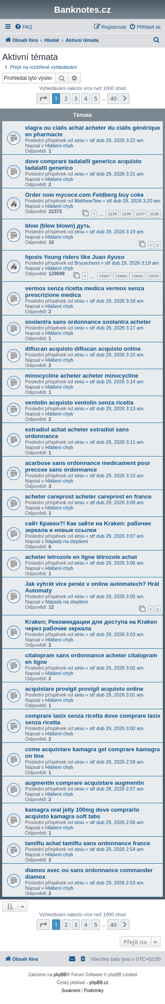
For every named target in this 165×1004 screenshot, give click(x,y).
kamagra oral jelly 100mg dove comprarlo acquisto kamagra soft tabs (82, 813)
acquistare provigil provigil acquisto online (84, 689)
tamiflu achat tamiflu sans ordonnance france (87, 843)
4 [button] (85, 98)
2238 (154, 214)
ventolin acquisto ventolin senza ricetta (79, 402)
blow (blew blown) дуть (57, 225)
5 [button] (95, 98)
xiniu (79, 140)
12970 (153, 276)
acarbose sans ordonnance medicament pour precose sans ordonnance (87, 466)
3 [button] (75, 98)
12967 (104, 276)
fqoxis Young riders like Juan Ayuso (75, 257)
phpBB (60, 974)
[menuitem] (23, 27)
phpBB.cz (98, 982)
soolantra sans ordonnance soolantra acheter (88, 321)
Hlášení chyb (59, 145)
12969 (137, 276)
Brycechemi (86, 263)
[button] (43, 98)
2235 (112, 214)
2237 (140, 214)
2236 (126, 214)
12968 (121, 276)
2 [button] (65, 98)
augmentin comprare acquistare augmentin (84, 782)
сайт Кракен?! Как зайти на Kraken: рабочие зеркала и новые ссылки (88, 526)
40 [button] (113, 98)
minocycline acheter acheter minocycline (81, 375)
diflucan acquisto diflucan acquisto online (83, 348)
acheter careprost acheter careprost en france (88, 496)
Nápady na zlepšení (66, 541)
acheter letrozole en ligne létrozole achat (81, 557)
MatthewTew (87, 200)
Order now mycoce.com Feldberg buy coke (84, 194)
